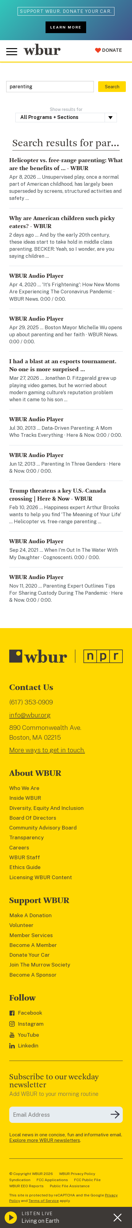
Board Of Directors (32, 818)
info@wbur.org (30, 715)
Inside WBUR (25, 798)
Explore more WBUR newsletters (44, 1140)
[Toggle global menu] (11, 51)
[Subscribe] (115, 1114)
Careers (19, 848)
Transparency (26, 837)
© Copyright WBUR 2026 (31, 1174)
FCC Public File (87, 1180)
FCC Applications (52, 1180)
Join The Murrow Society (39, 965)
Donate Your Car (29, 955)
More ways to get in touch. (47, 750)
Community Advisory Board (43, 828)
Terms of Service (44, 1201)
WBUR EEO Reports (26, 1186)
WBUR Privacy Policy (77, 1174)
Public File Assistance (70, 1186)
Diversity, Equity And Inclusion (46, 808)
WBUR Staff (24, 857)
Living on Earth (40, 1221)
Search (112, 86)
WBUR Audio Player (36, 276)
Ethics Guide (25, 867)
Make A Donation (30, 915)
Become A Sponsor (33, 975)
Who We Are (24, 788)
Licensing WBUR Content (40, 877)
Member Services (31, 935)
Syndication (19, 1180)
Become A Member (33, 945)
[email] (66, 1115)
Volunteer (21, 925)
